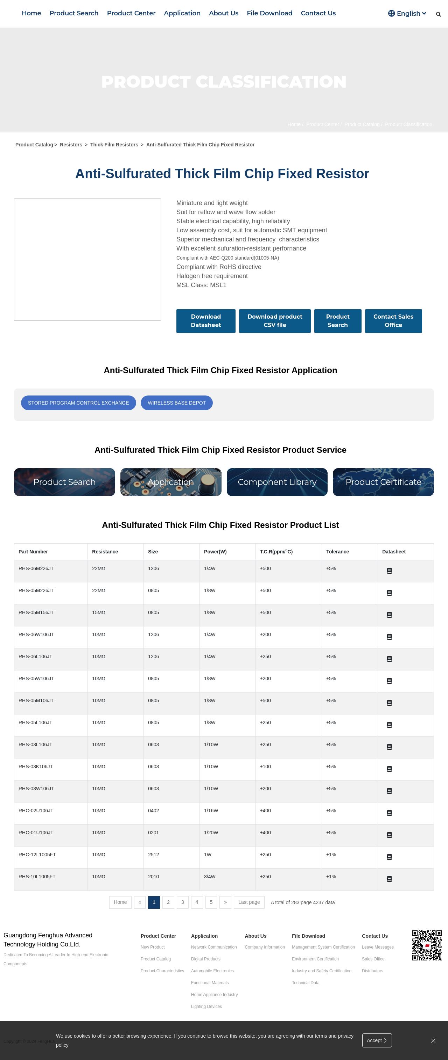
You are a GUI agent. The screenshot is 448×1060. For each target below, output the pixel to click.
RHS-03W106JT (36, 788)
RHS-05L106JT (35, 722)
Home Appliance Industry (214, 994)
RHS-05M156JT (36, 612)
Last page (249, 902)
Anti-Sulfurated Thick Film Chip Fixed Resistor (200, 144)
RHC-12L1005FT (37, 854)
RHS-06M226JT (36, 568)
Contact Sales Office (393, 320)
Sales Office (373, 959)
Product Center (131, 13)
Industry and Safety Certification (321, 970)
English (407, 13)
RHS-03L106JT (35, 744)
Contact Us (318, 13)
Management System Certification (323, 947)
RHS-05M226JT (36, 590)
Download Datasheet (206, 320)
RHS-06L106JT (35, 656)
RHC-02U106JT (36, 810)
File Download (270, 13)
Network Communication (214, 947)
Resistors (71, 144)
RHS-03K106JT (36, 766)
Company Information (265, 947)
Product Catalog (361, 124)
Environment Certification (315, 959)
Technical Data (306, 982)
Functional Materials (210, 982)
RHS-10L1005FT (37, 876)
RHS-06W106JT (36, 634)
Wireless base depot (177, 403)
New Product (153, 947)
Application (182, 13)
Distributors (372, 970)
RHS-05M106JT (36, 700)
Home (31, 13)
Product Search (74, 13)
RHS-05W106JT (36, 678)
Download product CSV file (274, 320)
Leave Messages (378, 947)
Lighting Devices (206, 1006)
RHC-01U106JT (36, 832)
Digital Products (205, 959)
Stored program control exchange (78, 403)
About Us (223, 13)
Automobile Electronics (212, 970)
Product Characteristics (162, 970)
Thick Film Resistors (114, 144)
